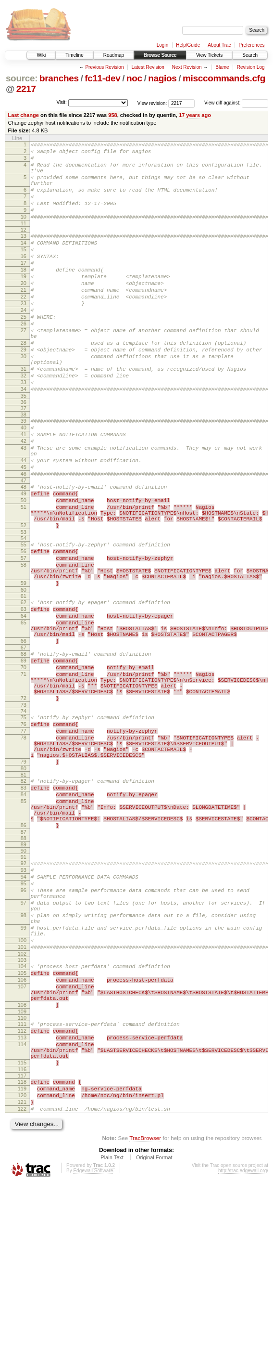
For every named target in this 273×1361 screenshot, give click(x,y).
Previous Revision (104, 67)
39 (23, 473)
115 (22, 1231)
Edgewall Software (93, 1348)
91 (23, 987)
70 (23, 765)
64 (23, 704)
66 (23, 735)
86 (23, 954)
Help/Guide (188, 45)
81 (23, 893)
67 (23, 743)
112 (22, 1192)
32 (23, 423)
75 (23, 824)
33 (23, 431)
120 (22, 1268)
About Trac (219, 45)
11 (23, 241)
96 (23, 1026)
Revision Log (251, 67)
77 (23, 840)
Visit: (61, 102)
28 (23, 383)
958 (112, 115)
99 (23, 1072)
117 (22, 1246)
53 (23, 607)
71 (23, 774)
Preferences (252, 45)
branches (59, 78)
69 (23, 757)
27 (23, 368)
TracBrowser (145, 1315)
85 (23, 924)
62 (23, 687)
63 (23, 696)
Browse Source (160, 55)
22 (23, 327)
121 (22, 1277)
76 (23, 832)
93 (23, 1001)
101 (22, 1096)
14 (23, 261)
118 (22, 1252)
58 (23, 644)
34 (23, 439)
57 (23, 636)
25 (23, 351)
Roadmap (113, 55)
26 (23, 360)
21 (23, 319)
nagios (162, 78)
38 (23, 466)
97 (23, 1041)
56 (23, 628)
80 (23, 887)
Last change (23, 115)
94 (23, 1009)
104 (22, 1116)
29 (23, 391)
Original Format (154, 1335)
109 (22, 1172)
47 (23, 545)
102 (22, 1104)
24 (23, 343)
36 (23, 454)
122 (22, 1285)
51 (23, 576)
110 (22, 1178)
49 (23, 560)
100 (22, 1087)
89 (23, 974)
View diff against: (236, 102)
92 (23, 993)
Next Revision (187, 67)
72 (23, 803)
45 (23, 529)
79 (23, 878)
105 (22, 1125)
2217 (26, 89)
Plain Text (112, 1335)
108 (22, 1164)
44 (23, 521)
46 (23, 537)
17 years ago (195, 115)
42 (23, 497)
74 (23, 818)
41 (23, 489)
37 (23, 460)
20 (23, 310)
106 (22, 1133)
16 (23, 278)
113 (22, 1201)
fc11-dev (102, 78)
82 (23, 899)
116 (22, 1240)
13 (23, 253)
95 (23, 1018)
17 (23, 286)
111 (22, 1184)
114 (22, 1209)
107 (22, 1141)
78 (23, 849)
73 (23, 812)
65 (23, 712)
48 (23, 552)
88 (23, 968)
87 (23, 962)
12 (23, 247)
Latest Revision (147, 67)
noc (134, 78)
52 (23, 599)
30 (23, 399)
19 (23, 302)
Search (250, 55)
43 (23, 505)
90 (23, 981)
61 (23, 681)
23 (23, 335)
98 (23, 1057)
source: (21, 78)
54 (23, 613)
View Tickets (209, 55)
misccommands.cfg (224, 78)
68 (23, 749)
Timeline (74, 55)
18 (23, 294)
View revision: (152, 102)
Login (162, 45)
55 (23, 619)
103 (22, 1110)
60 (23, 675)
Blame (222, 67)
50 (23, 568)
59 (23, 667)
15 (23, 269)
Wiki (41, 55)
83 (23, 907)
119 (22, 1260)
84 (23, 916)
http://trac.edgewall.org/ (243, 1348)
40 (23, 481)
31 (23, 415)
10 (23, 232)
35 (23, 448)
